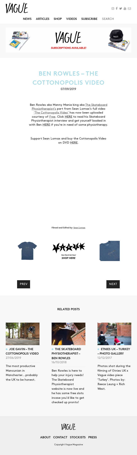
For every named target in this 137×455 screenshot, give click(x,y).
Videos (71, 19)
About (45, 437)
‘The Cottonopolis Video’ (51, 112)
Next (113, 284)
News (27, 19)
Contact (60, 437)
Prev (23, 284)
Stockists (78, 437)
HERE (68, 116)
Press (92, 437)
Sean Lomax (79, 227)
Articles (42, 19)
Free (52, 116)
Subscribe (89, 19)
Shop (58, 19)
